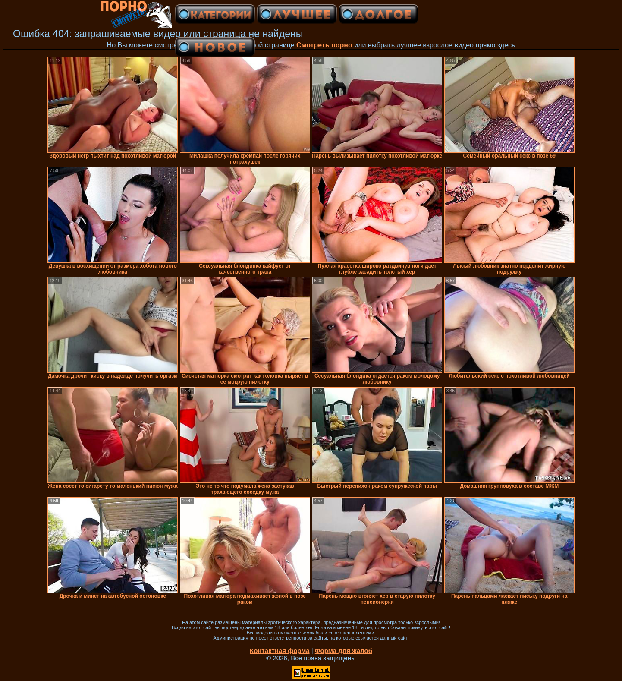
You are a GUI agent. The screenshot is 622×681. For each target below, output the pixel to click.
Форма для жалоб (343, 650)
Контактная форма (280, 650)
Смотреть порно (324, 45)
